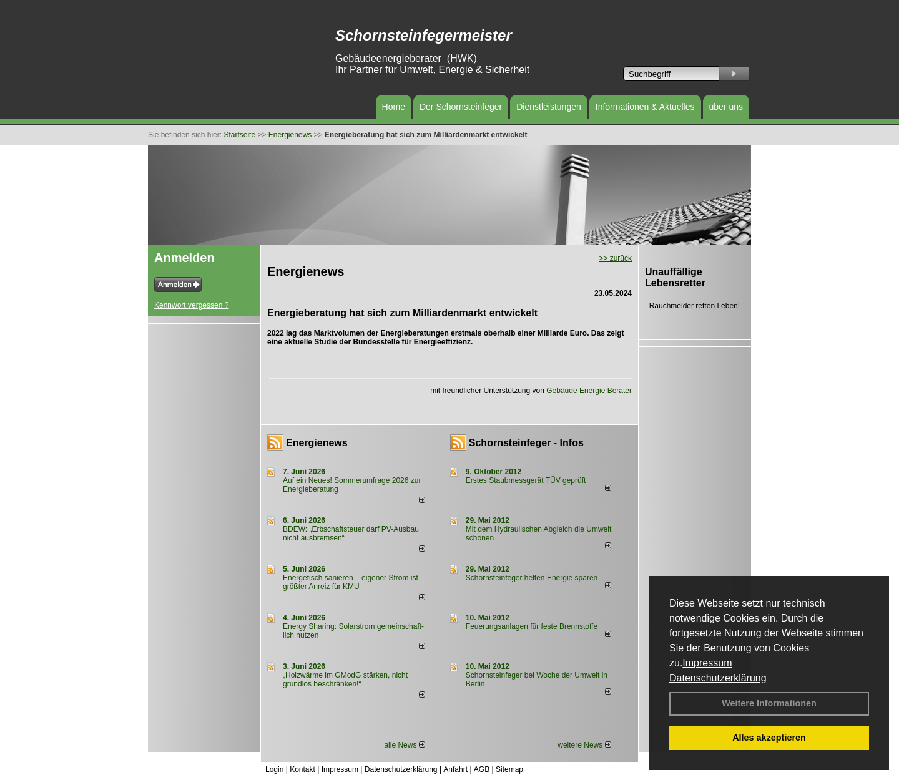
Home (393, 107)
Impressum (707, 663)
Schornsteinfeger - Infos (526, 442)
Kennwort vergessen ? (191, 305)
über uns (726, 107)
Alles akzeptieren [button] (769, 738)
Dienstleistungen (548, 107)
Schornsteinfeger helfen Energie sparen (531, 577)
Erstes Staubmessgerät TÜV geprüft (526, 480)
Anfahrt (455, 769)
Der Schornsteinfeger (461, 107)
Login (274, 769)
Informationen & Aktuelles (645, 107)
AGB (481, 769)
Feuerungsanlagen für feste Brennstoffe (531, 626)
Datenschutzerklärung (718, 678)
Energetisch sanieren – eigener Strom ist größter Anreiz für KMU (350, 582)
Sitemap (509, 769)
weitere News (584, 745)
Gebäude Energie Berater (589, 390)
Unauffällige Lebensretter (675, 277)
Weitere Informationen (769, 703)
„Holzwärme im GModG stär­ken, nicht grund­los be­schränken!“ (345, 679)
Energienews (317, 442)
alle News (404, 745)
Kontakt (302, 769)
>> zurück (615, 258)
